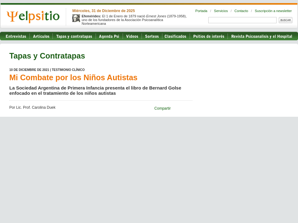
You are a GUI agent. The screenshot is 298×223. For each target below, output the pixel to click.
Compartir (162, 108)
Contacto (241, 11)
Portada (201, 11)
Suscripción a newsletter (273, 11)
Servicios (221, 11)
